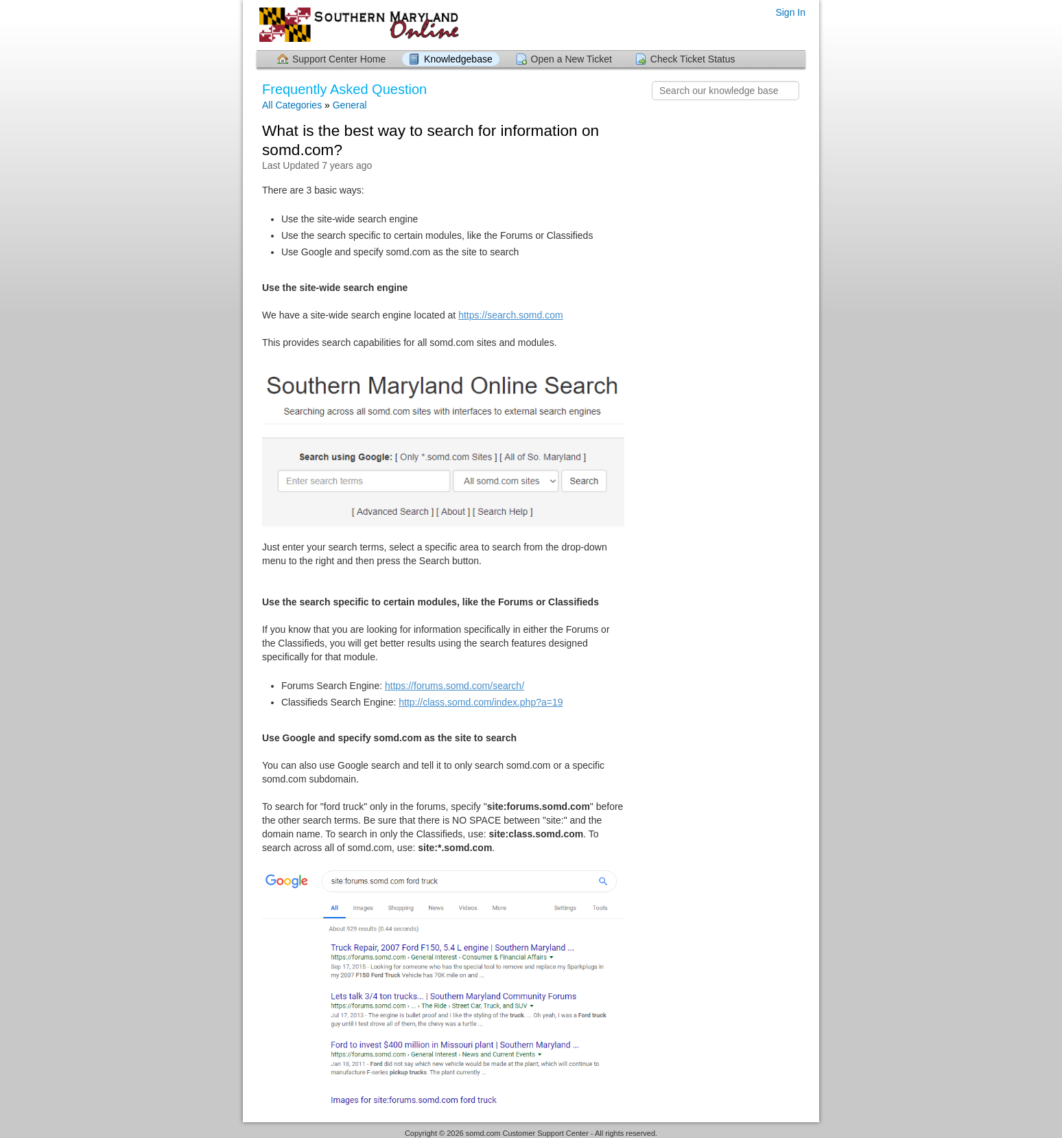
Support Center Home (339, 59)
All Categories (292, 105)
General (350, 105)
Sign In (790, 12)
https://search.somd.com (510, 315)
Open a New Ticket (571, 59)
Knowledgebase (458, 59)
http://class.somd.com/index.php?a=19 (481, 702)
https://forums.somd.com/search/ (454, 685)
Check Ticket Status (692, 59)
